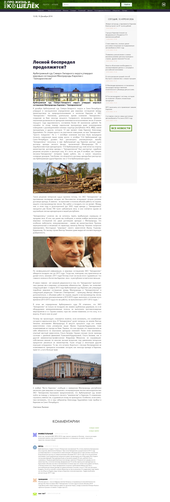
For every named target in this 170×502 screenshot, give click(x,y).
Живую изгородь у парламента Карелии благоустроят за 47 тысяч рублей (121, 25)
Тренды (124, 10)
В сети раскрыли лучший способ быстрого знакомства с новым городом (121, 77)
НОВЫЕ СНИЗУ (94, 428)
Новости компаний (54, 10)
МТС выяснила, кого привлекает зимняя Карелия (121, 108)
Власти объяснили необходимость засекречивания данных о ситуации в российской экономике (119, 67)
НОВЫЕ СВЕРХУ (94, 431)
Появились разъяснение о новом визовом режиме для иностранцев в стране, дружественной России (119, 57)
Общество (116, 10)
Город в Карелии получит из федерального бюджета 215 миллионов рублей (117, 35)
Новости (41, 10)
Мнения (65, 10)
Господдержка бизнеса (102, 10)
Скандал (73, 10)
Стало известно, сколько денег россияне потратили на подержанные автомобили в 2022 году (120, 46)
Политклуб (81, 10)
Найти (127, 4)
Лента (46, 4)
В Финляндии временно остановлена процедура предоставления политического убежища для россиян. (120, 87)
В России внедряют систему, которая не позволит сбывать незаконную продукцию (120, 98)
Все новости (120, 128)
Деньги (90, 10)
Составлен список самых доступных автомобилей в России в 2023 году (119, 117)
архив (55, 4)
